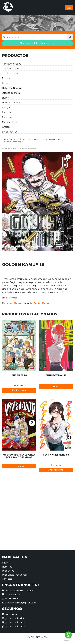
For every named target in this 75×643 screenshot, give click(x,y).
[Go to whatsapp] (68, 634)
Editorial (6, 78)
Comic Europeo (10, 73)
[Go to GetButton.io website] (68, 640)
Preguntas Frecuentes (14, 574)
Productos (8, 570)
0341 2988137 (11, 594)
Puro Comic (10, 614)
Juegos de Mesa (11, 93)
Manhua (6, 112)
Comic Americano (11, 63)
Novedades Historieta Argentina (37, 43)
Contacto (7, 579)
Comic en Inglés (11, 68)
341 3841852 (10, 598)
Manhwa (7, 117)
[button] (68, 156)
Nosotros (7, 566)
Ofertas (6, 127)
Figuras (6, 83)
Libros (5, 97)
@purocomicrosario (14, 622)
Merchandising (10, 122)
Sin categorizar (10, 131)
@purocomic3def (13, 618)
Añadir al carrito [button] (19, 390)
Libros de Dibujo (11, 102)
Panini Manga (41, 303)
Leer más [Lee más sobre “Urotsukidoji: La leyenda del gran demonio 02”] (19, 466)
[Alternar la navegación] (69, 7)
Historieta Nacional (12, 88)
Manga (6, 107)
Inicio (4, 148)
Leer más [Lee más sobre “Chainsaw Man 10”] (55, 386)
